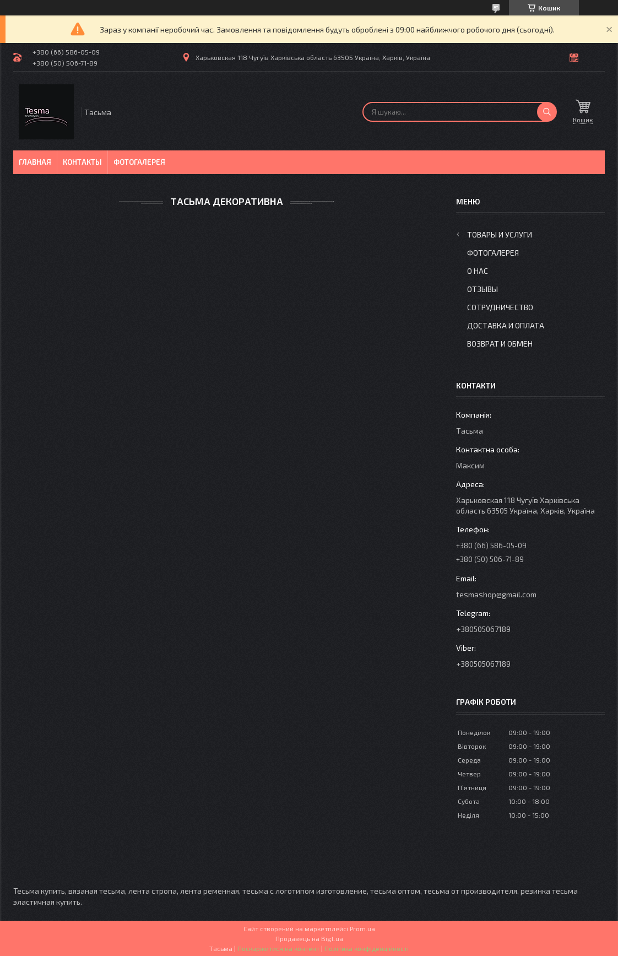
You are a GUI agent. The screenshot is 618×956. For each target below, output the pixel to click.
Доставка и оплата (505, 325)
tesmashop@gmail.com (496, 594)
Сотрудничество (500, 307)
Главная (35, 162)
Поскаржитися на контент (278, 948)
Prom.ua (362, 928)
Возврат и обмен (500, 343)
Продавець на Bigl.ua (309, 938)
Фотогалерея (139, 162)
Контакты (82, 162)
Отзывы (482, 289)
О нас (477, 271)
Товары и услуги (499, 234)
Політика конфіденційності (366, 948)
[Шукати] (547, 112)
